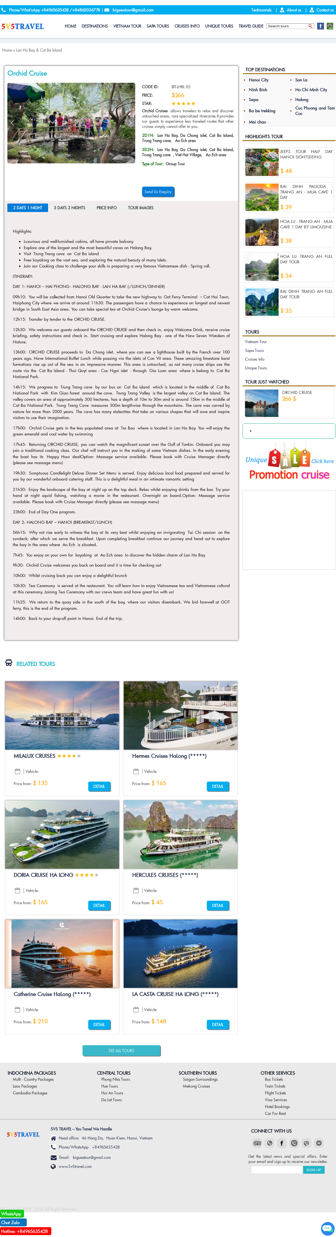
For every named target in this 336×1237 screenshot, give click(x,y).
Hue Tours (109, 1086)
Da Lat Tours (111, 1099)
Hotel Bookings (277, 1106)
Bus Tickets (274, 1079)
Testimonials (261, 10)
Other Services (278, 1073)
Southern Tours (198, 1073)
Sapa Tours (158, 26)
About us (294, 10)
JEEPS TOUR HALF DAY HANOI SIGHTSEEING (306, 154)
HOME (70, 26)
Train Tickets (275, 1086)
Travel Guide (251, 26)
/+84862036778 (85, 10)
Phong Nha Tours (115, 1079)
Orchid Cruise (297, 392)
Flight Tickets (275, 1092)
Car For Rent (275, 1113)
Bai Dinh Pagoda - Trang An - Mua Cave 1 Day (306, 192)
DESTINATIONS (95, 26)
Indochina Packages (32, 1073)
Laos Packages (25, 1086)
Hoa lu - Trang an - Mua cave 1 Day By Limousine (306, 224)
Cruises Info (187, 26)
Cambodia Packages (30, 1092)
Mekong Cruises (196, 1086)
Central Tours (114, 1073)
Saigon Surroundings (200, 1079)
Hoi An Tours (112, 1092)
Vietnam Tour (127, 26)
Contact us (325, 10)
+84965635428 (55, 10)
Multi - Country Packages (33, 1079)
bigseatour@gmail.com (133, 10)
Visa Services (276, 1099)
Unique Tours (219, 26)
